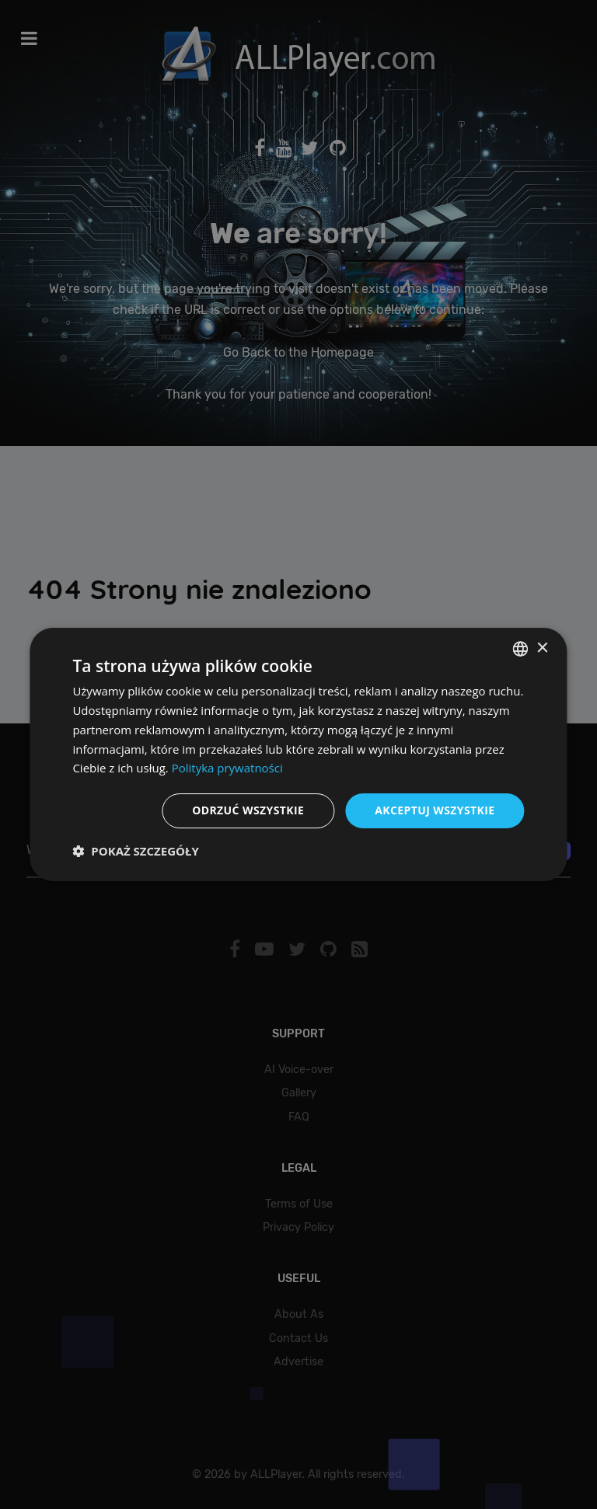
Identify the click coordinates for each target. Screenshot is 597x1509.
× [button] (542, 648)
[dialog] (298, 754)
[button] (135, 851)
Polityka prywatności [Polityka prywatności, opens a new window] (227, 767)
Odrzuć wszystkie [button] (248, 810)
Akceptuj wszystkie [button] (434, 810)
